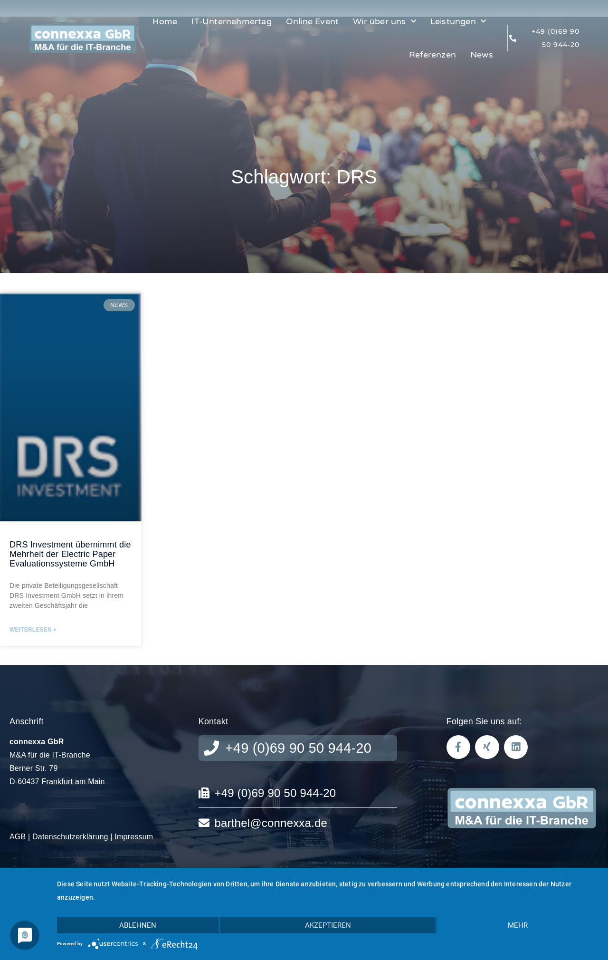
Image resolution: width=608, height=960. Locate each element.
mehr (518, 925)
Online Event (312, 21)
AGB (18, 837)
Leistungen (458, 21)
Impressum (133, 837)
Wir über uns (384, 21)
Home (165, 21)
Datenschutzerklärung (70, 837)
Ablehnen (137, 925)
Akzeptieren (328, 925)
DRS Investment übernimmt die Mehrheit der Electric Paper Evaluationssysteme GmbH (70, 554)
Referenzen (432, 54)
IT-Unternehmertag (231, 21)
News (481, 54)
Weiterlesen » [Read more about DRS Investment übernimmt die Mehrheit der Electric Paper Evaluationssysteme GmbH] (33, 629)
